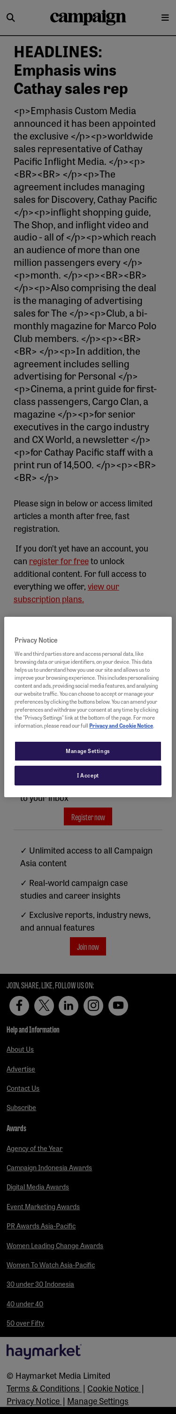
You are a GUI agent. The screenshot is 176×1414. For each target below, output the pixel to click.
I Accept (88, 775)
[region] (87, 707)
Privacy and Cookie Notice (121, 725)
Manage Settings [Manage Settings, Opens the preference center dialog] (88, 750)
